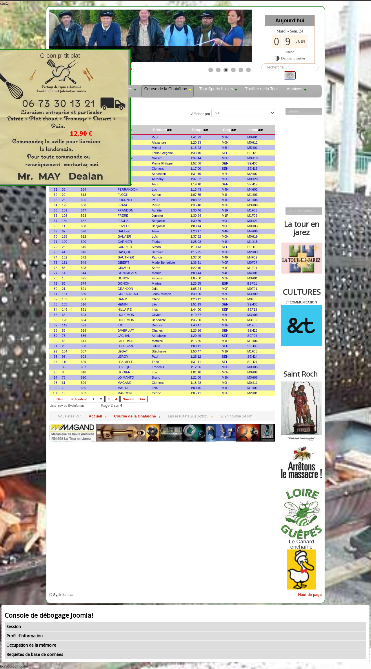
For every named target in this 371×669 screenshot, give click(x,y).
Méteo (294, 111)
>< (141, 60)
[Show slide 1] (210, 70)
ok (290, 75)
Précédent (79, 399)
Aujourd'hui (289, 20)
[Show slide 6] (248, 70)
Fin (142, 399)
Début (61, 399)
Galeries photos (302, 211)
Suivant (128, 399)
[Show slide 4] (233, 70)
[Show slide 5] (241, 70)
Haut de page (310, 594)
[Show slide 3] (225, 70)
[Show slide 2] (218, 70)
